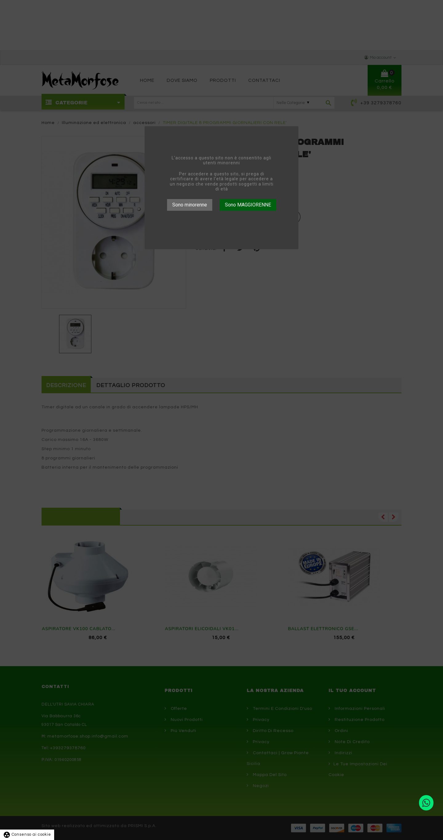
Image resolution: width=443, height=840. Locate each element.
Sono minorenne (189, 205)
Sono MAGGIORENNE (248, 205)
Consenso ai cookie (27, 834)
